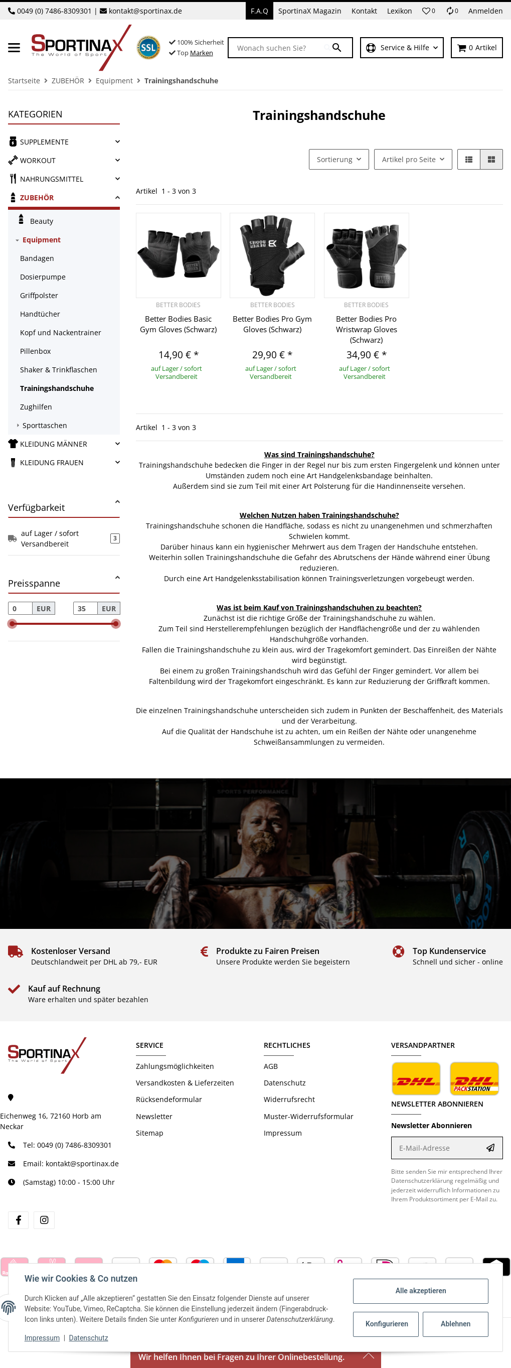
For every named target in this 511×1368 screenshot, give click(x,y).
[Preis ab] (20, 608)
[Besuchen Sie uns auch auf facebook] (18, 1220)
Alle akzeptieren (420, 1291)
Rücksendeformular (169, 1099)
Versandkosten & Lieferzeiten (185, 1082)
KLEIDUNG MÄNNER (47, 444)
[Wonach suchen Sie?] (276, 47)
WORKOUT (32, 160)
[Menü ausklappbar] (14, 48)
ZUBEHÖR (31, 197)
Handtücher (40, 314)
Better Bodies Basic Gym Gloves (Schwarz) (178, 324)
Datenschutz (88, 1338)
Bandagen (37, 258)
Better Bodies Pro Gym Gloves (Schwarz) (272, 324)
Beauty (34, 220)
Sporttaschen (45, 425)
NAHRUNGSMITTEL (45, 179)
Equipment (42, 239)
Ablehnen (455, 1324)
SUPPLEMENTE (38, 141)
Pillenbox (35, 351)
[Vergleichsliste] (451, 11)
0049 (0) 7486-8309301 (54, 11)
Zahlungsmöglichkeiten (175, 1066)
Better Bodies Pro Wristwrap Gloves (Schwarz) (366, 329)
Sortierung (335, 159)
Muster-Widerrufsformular (309, 1116)
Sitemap (149, 1133)
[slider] (12, 623)
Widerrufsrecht (289, 1099)
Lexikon (399, 11)
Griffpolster (39, 295)
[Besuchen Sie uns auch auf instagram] (44, 1220)
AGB (271, 1066)
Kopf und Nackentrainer (60, 332)
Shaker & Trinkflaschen (58, 369)
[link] (64, 141)
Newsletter (154, 1116)
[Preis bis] (85, 608)
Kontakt (364, 11)
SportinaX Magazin (310, 11)
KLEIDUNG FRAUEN (46, 462)
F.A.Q (259, 11)
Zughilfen (36, 407)
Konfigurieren (387, 1324)
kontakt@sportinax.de (145, 11)
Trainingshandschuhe (57, 388)
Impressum (42, 1338)
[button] (428, 11)
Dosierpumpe (43, 277)
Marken (201, 52)
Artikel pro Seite (409, 159)
